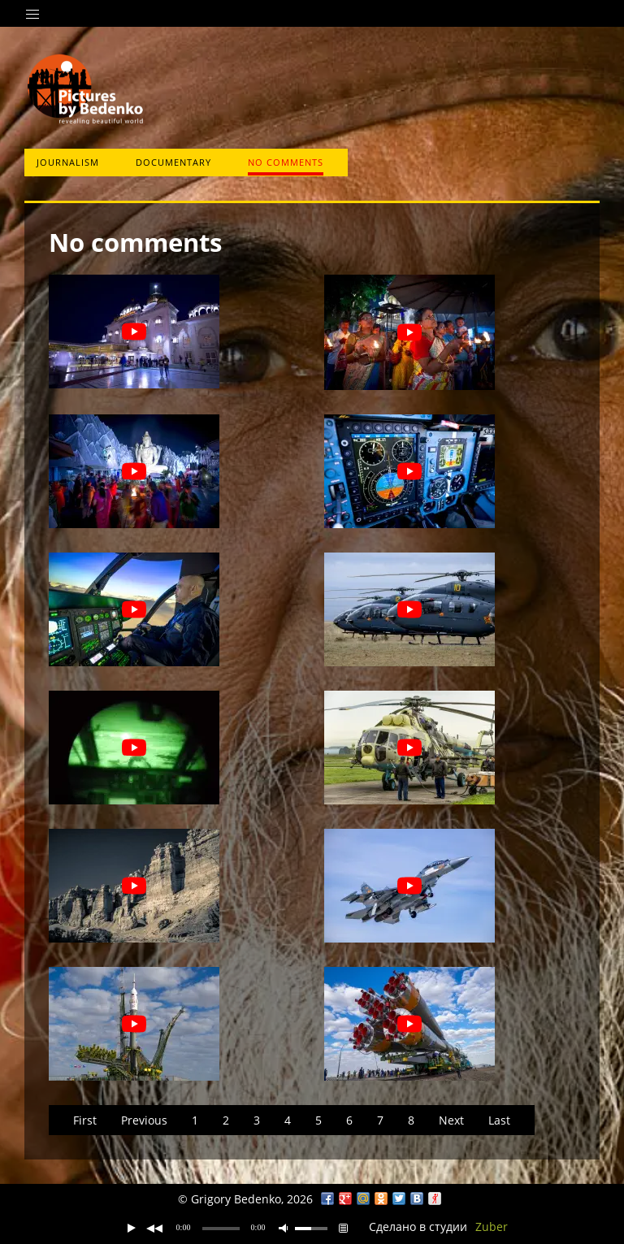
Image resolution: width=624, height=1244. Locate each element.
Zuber (491, 1226)
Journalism (68, 162)
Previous (144, 1120)
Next (451, 1120)
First (85, 1120)
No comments (285, 162)
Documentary (173, 162)
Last (499, 1120)
